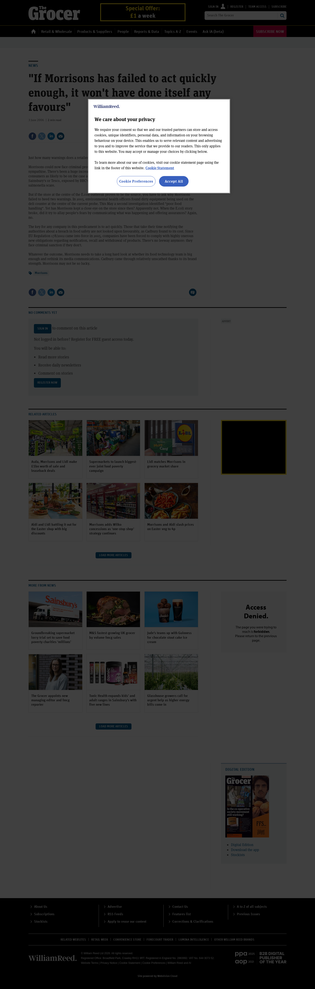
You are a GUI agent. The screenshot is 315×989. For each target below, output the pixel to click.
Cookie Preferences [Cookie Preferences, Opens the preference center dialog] (136, 181)
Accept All (174, 181)
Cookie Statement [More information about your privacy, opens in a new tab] (159, 167)
